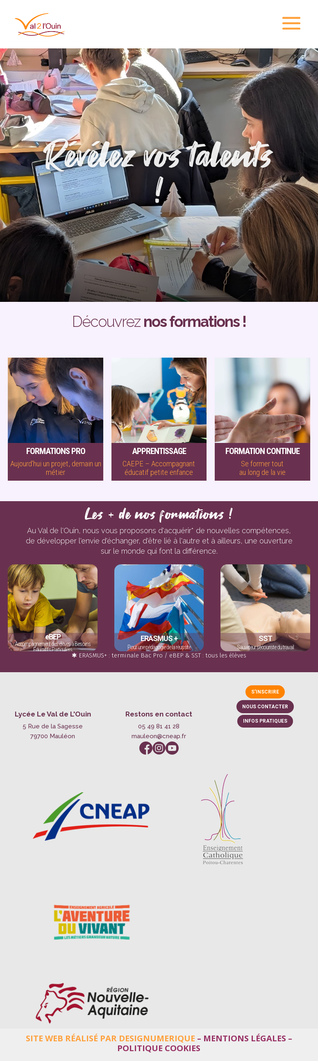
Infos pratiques (265, 721)
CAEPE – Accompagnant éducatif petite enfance (159, 468)
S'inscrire (265, 692)
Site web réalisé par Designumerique (110, 1038)
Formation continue (262, 451)
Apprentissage (159, 451)
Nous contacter (265, 707)
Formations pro (55, 451)
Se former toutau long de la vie (262, 468)
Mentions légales (244, 1038)
